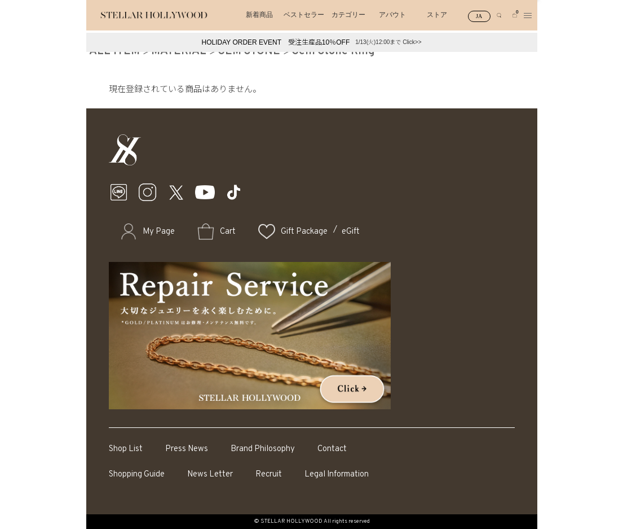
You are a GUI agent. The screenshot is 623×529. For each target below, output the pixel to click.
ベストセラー (304, 15)
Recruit (268, 474)
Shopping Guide (137, 474)
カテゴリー (348, 15)
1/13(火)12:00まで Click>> (388, 42)
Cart (228, 231)
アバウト (392, 15)
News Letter (210, 474)
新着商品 (259, 15)
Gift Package (304, 231)
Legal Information (336, 474)
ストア (437, 15)
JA (479, 16)
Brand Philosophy (263, 449)
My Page (159, 231)
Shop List (126, 449)
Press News (186, 449)
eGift (351, 231)
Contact (332, 449)
